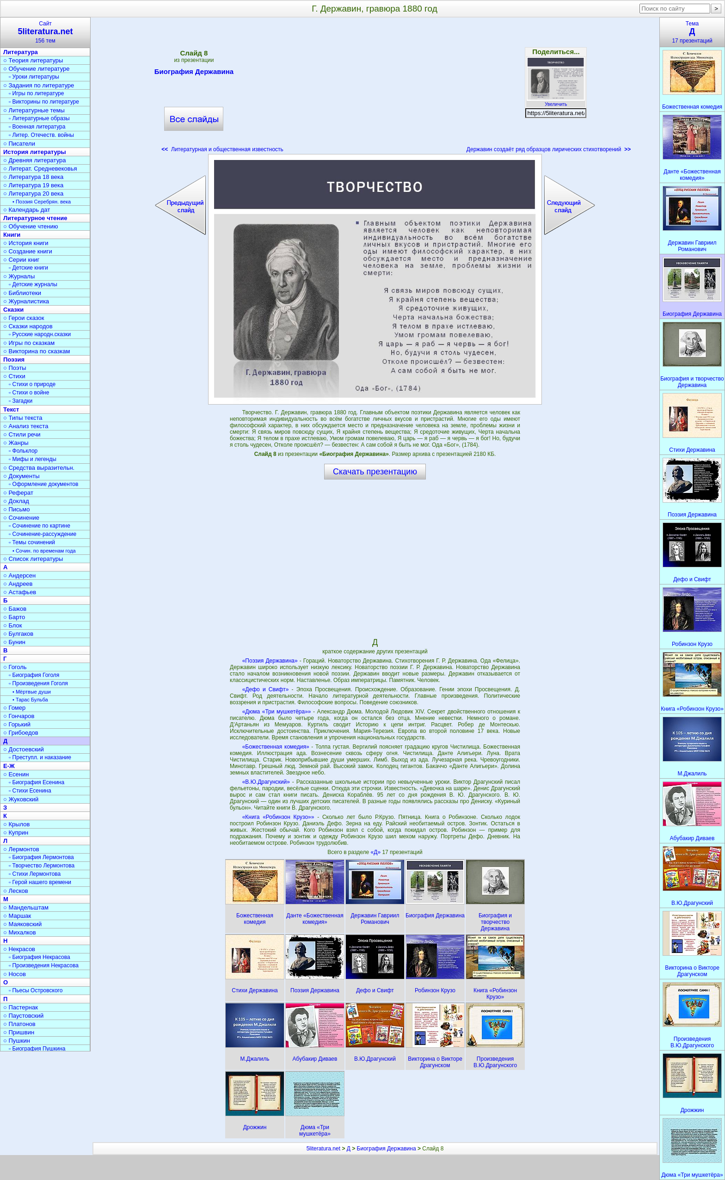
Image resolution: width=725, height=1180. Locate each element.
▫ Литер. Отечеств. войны (41, 135)
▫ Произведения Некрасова (44, 965)
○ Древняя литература (34, 160)
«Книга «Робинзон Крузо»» (278, 817)
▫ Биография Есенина (36, 782)
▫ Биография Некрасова (39, 957)
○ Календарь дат (26, 209)
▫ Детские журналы (33, 284)
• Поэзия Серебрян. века (41, 201)
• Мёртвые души (31, 691)
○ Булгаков (18, 633)
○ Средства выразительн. (38, 467)
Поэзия (14, 359)
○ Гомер (14, 707)
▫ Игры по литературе (36, 93)
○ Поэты (14, 367)
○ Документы (21, 476)
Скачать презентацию (375, 471)
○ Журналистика (26, 301)
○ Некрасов (19, 949)
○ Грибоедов (20, 732)
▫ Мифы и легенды (32, 459)
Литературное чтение (35, 218)
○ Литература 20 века (33, 193)
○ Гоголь (15, 667)
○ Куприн (15, 832)
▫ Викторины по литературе (44, 101)
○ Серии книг (21, 259)
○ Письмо (16, 509)
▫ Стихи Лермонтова (35, 874)
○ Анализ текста (25, 426)
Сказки (13, 309)
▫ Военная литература (37, 126)
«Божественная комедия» (275, 747)
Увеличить (556, 102)
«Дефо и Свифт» (265, 689)
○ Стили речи (22, 434)
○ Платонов (19, 1023)
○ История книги (26, 243)
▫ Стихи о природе (32, 384)
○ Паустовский (23, 1015)
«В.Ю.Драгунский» (266, 782)
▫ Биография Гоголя (34, 675)
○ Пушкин (16, 1040)
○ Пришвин (18, 1032)
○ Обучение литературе (36, 68)
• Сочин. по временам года (44, 550)
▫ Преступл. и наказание (40, 757)
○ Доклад (16, 501)
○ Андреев (18, 583)
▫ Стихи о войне (29, 392)
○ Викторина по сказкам (36, 351)
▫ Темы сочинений (32, 542)
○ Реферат (18, 492)
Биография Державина (193, 73)
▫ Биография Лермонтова (41, 857)
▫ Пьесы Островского (35, 990)
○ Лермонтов (21, 849)
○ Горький (17, 724)
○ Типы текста (23, 417)
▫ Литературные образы (39, 118)
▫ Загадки (20, 401)
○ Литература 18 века (33, 176)
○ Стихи (14, 376)
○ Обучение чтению (30, 226)
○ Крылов (16, 824)
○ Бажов (14, 608)
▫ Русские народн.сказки (40, 334)
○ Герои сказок (23, 317)
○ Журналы (19, 276)
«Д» (376, 852)
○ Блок (12, 625)
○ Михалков (19, 932)
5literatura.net (323, 1148)
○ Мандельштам (26, 907)
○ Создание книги (27, 251)
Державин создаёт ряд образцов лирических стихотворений (549, 149)
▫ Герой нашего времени (40, 882)
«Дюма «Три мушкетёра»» (276, 711)
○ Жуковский (20, 799)
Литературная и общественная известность (222, 149)
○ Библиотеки (22, 292)
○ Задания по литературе (38, 85)
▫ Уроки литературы (34, 77)
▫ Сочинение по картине (39, 525)
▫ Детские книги (28, 267)
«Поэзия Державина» (270, 661)
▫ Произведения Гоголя (38, 683)
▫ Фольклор (23, 451)
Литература (20, 52)
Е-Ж (9, 765)
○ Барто (14, 617)
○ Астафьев (19, 592)
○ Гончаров (18, 716)
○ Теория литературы (33, 60)
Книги (11, 234)
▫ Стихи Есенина (30, 790)
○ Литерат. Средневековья (40, 168)
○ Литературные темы (34, 110)
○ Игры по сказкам (29, 342)
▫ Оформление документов (43, 484)
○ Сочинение (21, 517)
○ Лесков (15, 890)
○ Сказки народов (28, 326)
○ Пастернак (20, 1007)
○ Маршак (17, 915)
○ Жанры (16, 442)
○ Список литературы (33, 558)
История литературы (34, 151)
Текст (11, 409)
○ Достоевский (23, 749)
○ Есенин (16, 774)
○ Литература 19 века (33, 185)
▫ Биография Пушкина (37, 1048)
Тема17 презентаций (692, 32)
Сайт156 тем (45, 32)
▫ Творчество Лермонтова (41, 865)
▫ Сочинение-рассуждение (42, 534)
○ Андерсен (19, 575)
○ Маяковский (22, 924)
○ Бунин (14, 642)
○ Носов (14, 974)
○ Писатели (19, 143)
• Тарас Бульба (30, 699)
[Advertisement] (375, 88)
